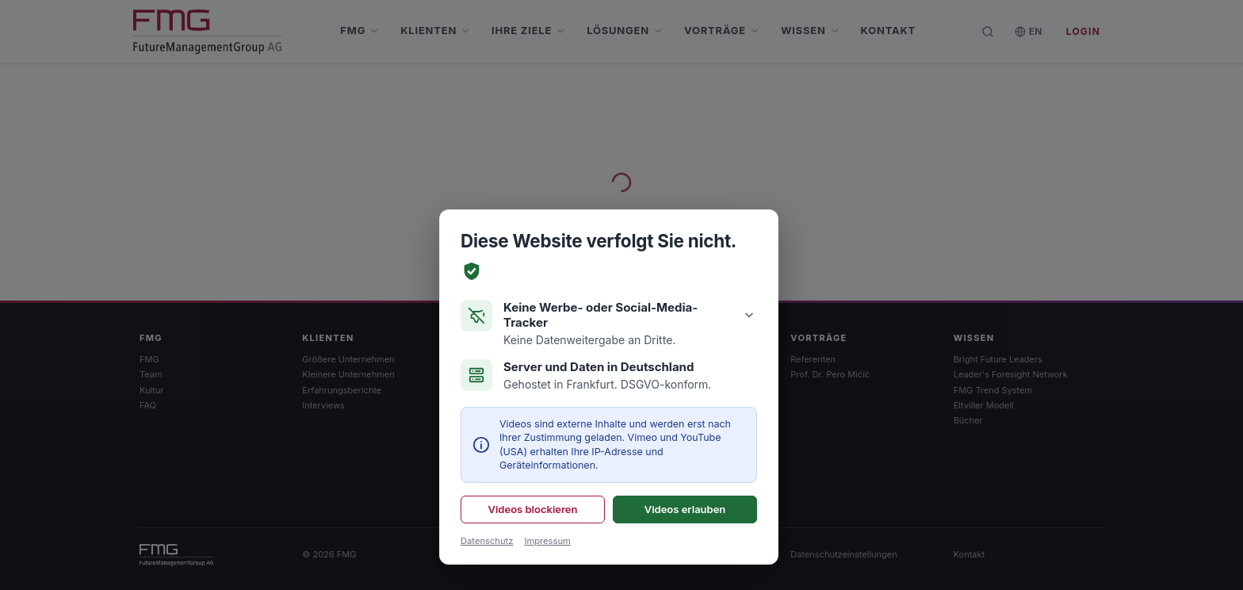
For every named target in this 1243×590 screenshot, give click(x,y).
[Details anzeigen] (749, 315)
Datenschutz (487, 540)
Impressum (547, 540)
